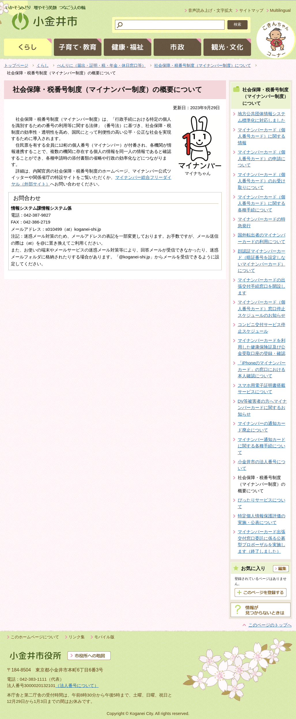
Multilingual (280, 10)
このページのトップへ (270, 624)
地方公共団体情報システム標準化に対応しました (261, 117)
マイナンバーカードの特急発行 (261, 222)
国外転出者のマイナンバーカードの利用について (261, 238)
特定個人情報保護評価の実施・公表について (261, 519)
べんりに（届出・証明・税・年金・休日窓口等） (101, 65)
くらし (43, 65)
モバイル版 (104, 637)
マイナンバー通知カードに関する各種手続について (261, 446)
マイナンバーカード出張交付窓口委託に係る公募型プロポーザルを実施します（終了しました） (261, 541)
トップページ (16, 65)
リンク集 (77, 637)
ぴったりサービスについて (261, 503)
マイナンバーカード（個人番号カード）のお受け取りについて (261, 181)
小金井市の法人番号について (261, 465)
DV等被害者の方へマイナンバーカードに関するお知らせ (262, 408)
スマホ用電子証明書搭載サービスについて (261, 388)
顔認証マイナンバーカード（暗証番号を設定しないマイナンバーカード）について (261, 261)
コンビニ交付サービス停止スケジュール (261, 328)
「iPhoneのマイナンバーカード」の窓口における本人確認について (262, 369)
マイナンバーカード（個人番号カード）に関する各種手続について (261, 203)
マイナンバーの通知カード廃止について (261, 426)
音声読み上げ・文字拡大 (210, 10)
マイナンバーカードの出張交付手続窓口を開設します (261, 286)
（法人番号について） (77, 685)
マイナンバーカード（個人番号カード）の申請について (261, 158)
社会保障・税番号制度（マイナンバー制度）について (202, 65)
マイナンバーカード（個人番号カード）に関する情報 (261, 136)
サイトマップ (251, 10)
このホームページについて (35, 637)
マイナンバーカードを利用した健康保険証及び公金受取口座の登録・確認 (261, 347)
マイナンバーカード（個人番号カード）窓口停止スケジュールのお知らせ (261, 308)
